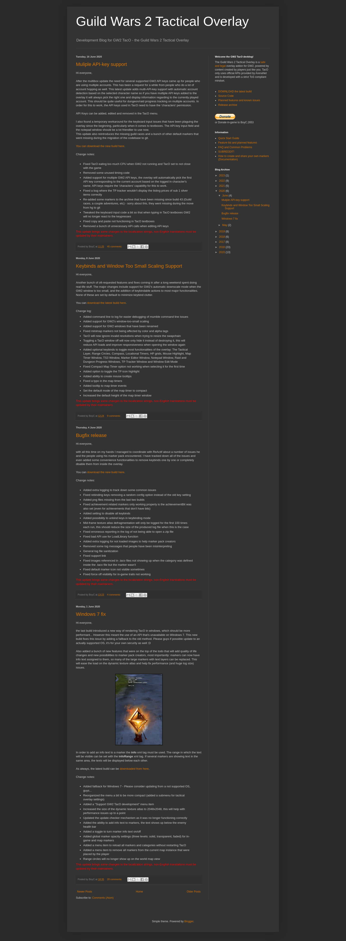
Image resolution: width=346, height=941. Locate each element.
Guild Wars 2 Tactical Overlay (162, 21)
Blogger (188, 921)
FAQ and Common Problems (235, 147)
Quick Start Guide (228, 138)
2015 (222, 252)
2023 (222, 175)
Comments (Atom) (102, 897)
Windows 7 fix (91, 614)
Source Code (226, 95)
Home (139, 891)
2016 (222, 247)
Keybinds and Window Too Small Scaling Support (129, 266)
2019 (222, 231)
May (225, 225)
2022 (222, 180)
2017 (222, 241)
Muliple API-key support (101, 64)
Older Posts (194, 891)
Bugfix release (91, 435)
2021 (222, 185)
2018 (222, 236)
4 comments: (114, 594)
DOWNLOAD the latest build (235, 91)
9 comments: (114, 415)
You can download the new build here (100, 146)
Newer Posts (84, 891)
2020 (222, 190)
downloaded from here (134, 768)
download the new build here (105, 472)
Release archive (227, 104)
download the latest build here (106, 302)
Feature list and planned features (237, 142)
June (225, 195)
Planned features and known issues (239, 100)
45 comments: (115, 246)
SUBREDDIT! (226, 151)
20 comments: (115, 879)
